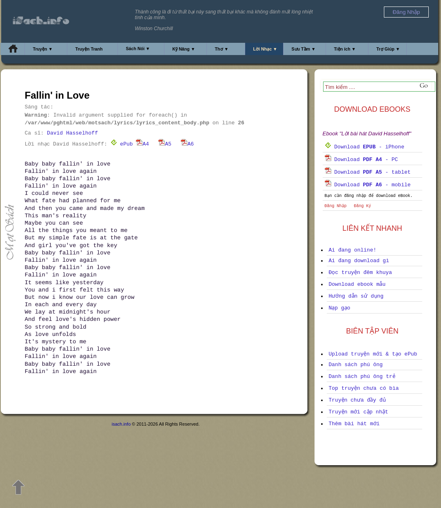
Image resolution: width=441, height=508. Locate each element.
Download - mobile (368, 185)
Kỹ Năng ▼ (184, 48)
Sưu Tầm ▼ (304, 48)
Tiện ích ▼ (345, 48)
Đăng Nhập (336, 206)
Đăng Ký (362, 206)
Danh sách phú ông (356, 365)
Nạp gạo (339, 308)
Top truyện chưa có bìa (364, 388)
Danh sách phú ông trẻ (362, 376)
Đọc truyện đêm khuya (360, 272)
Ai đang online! (353, 250)
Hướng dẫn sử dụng (356, 296)
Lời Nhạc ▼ (265, 48)
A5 (164, 144)
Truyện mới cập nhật (358, 412)
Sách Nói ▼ (138, 48)
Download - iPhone (364, 147)
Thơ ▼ (222, 48)
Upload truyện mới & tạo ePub (373, 354)
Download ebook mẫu (357, 284)
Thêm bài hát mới (354, 424)
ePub (122, 144)
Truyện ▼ (43, 48)
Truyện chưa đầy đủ (357, 400)
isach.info (121, 424)
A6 (187, 144)
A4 (142, 144)
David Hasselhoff (72, 133)
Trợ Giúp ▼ (388, 48)
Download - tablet (368, 172)
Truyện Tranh (89, 48)
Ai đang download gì (359, 261)
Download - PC (361, 160)
